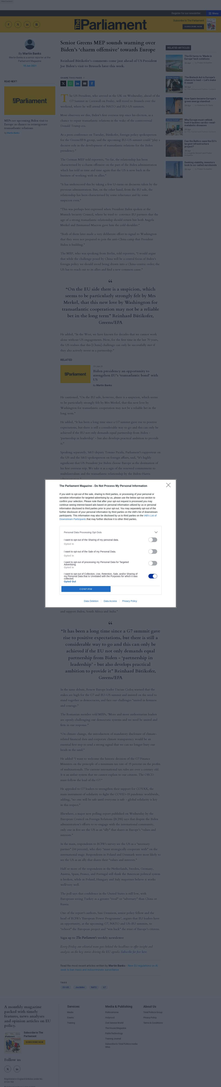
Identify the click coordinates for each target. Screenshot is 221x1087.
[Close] (169, 486)
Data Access (110, 601)
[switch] (152, 539)
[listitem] (110, 532)
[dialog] (110, 543)
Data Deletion (91, 601)
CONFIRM (86, 589)
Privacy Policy (129, 601)
